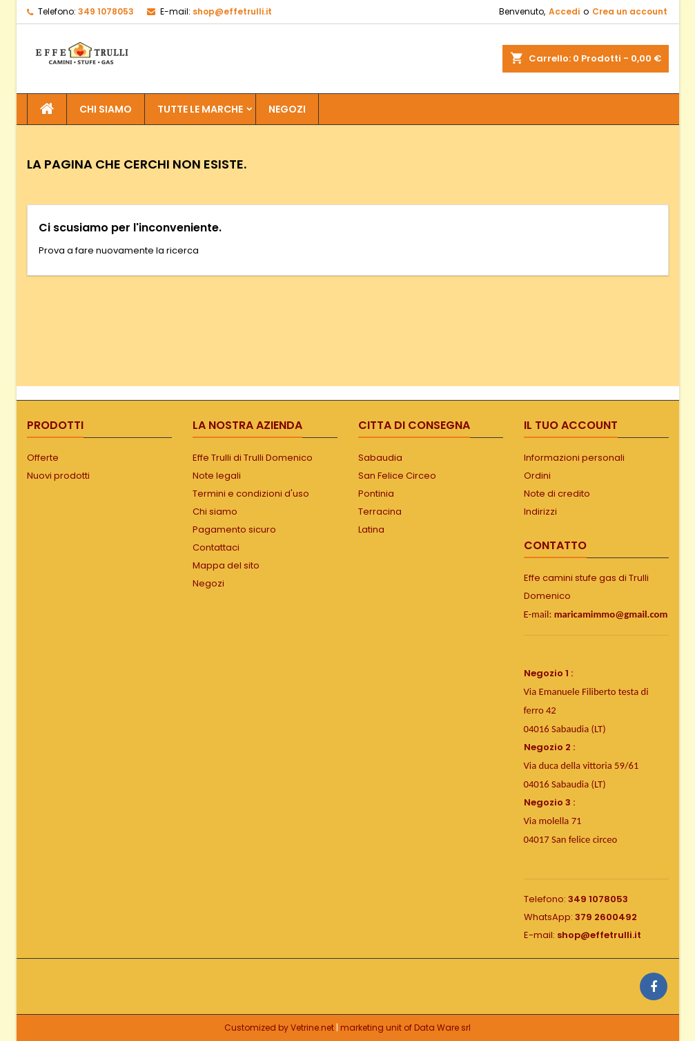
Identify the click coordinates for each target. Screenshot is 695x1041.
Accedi (564, 11)
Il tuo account (571, 425)
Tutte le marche (200, 109)
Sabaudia (380, 457)
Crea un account (629, 11)
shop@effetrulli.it (232, 11)
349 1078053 (106, 11)
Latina (371, 529)
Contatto (555, 545)
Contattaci (216, 547)
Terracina (380, 511)
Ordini (537, 475)
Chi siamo (105, 109)
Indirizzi (540, 511)
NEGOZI (287, 109)
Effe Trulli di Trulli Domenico (253, 457)
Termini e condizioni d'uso (251, 493)
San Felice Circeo (397, 475)
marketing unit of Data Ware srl (405, 1027)
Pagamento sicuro (234, 529)
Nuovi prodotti (58, 475)
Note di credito (557, 493)
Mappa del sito (226, 565)
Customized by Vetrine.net (280, 1027)
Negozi (208, 583)
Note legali (217, 475)
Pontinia (376, 493)
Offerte (43, 457)
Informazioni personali (574, 457)
